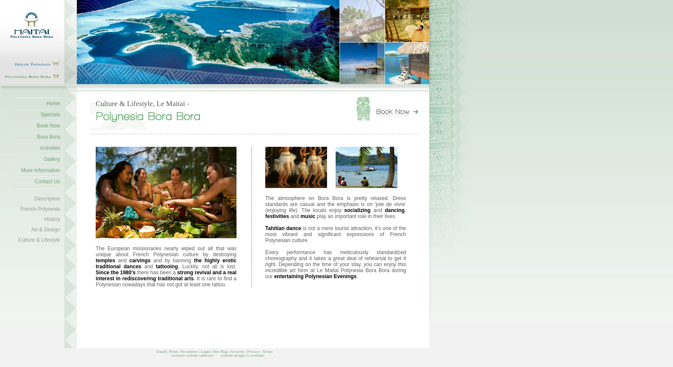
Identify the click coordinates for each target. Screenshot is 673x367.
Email (161, 351)
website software (200, 355)
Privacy (253, 351)
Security (237, 351)
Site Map (220, 351)
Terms (267, 351)
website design (233, 355)
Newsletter (189, 351)
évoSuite (178, 355)
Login (205, 351)
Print (173, 351)
